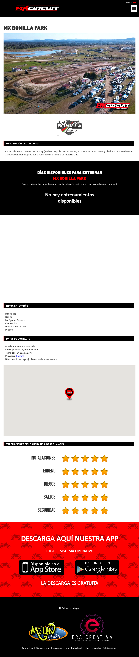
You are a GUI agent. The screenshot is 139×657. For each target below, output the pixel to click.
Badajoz (20, 356)
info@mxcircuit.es (41, 648)
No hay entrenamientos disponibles (69, 198)
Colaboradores (110, 648)
